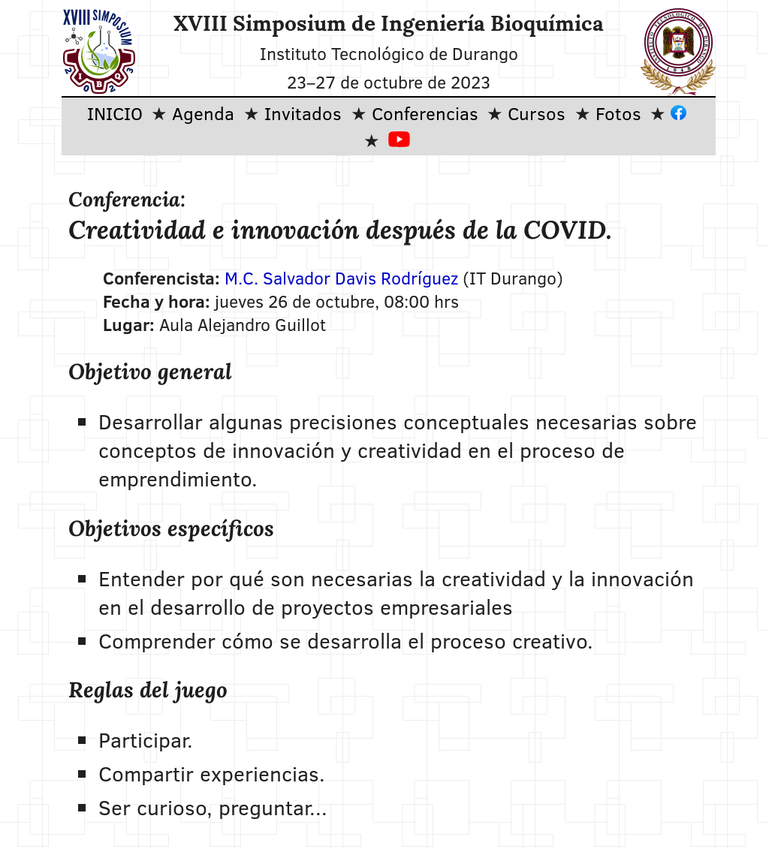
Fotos (618, 113)
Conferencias (425, 113)
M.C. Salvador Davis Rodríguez (341, 277)
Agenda (203, 113)
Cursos (536, 113)
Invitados (303, 113)
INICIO (115, 113)
